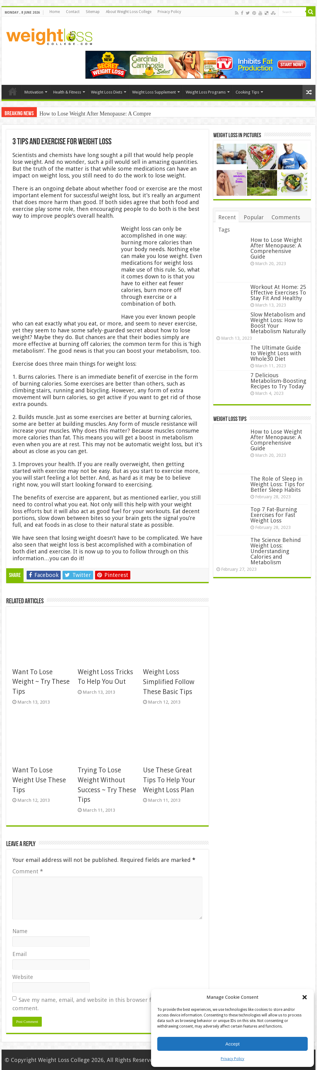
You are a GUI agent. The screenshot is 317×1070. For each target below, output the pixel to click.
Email (19, 954)
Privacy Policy (232, 1059)
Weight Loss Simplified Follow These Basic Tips (168, 681)
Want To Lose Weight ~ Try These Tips (41, 681)
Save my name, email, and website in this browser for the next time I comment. (105, 1004)
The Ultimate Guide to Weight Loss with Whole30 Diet (275, 353)
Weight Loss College (64, 1060)
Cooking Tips (247, 92)
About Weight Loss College (128, 12)
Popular (254, 217)
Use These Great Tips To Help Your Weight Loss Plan (169, 779)
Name (20, 931)
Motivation (33, 92)
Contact (73, 12)
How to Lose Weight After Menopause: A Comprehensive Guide (276, 248)
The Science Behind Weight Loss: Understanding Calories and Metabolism (275, 551)
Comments (285, 217)
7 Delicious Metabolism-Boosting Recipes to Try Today (278, 381)
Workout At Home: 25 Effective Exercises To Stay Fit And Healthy (278, 292)
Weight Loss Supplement (154, 92)
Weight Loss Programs (206, 92)
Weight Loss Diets (106, 92)
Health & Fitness (67, 92)
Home (55, 12)
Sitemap (93, 12)
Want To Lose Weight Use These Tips (39, 779)
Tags (224, 229)
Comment (27, 871)
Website (22, 977)
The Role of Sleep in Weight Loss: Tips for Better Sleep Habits (277, 484)
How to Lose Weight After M (72, 114)
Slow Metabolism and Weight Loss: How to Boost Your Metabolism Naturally (278, 322)
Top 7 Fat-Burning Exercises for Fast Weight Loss (273, 515)
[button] (305, 997)
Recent (227, 217)
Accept (232, 1043)
